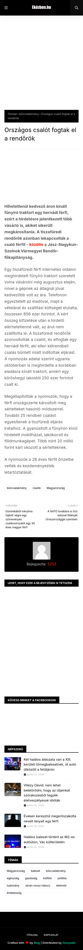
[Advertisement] (41, 66)
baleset (35, 871)
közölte (36, 244)
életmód (61, 885)
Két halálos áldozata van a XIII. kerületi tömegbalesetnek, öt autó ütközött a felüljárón (50, 764)
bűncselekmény (29, 114)
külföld (47, 878)
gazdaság (31, 878)
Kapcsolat (51, 934)
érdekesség (14, 893)
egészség (13, 878)
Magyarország (56, 488)
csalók (37, 488)
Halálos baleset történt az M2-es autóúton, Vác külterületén (49, 839)
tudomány (13, 885)
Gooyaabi (68, 942)
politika (62, 878)
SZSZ (51, 564)
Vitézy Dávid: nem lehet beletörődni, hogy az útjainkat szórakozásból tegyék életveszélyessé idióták (47, 792)
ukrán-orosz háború (37, 885)
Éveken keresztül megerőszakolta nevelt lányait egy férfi (50, 818)
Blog (37, 942)
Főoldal (12, 114)
